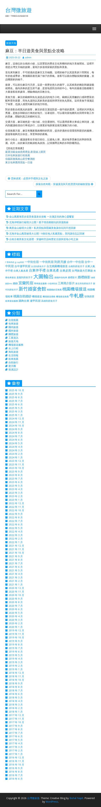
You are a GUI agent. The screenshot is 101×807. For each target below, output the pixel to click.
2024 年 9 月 (16, 429)
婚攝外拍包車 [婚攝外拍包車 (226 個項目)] (60, 277)
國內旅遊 (13, 327)
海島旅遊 (13, 351)
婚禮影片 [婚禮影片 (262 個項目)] (72, 277)
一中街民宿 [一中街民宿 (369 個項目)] (46, 262)
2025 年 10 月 (16, 390)
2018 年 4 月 (16, 701)
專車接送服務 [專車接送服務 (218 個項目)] (40, 283)
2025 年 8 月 (16, 397)
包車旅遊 (13, 323)
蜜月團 (12, 366)
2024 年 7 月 (16, 436)
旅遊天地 (11, 43)
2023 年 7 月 (16, 478)
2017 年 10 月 (16, 722)
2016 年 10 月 (16, 764)
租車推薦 (13, 359)
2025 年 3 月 (16, 411)
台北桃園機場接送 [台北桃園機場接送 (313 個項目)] (57, 266)
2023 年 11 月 (16, 464)
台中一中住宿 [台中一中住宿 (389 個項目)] (75, 262)
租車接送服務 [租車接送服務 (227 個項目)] (11, 300)
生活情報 (13, 355)
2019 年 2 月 (16, 665)
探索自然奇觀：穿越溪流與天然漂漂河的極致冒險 (64, 184)
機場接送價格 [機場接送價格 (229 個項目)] (49, 296)
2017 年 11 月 (16, 718)
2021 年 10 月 (16, 552)
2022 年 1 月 (16, 542)
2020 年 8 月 (16, 602)
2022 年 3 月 (16, 535)
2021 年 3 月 (16, 577)
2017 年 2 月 (16, 750)
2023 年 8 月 (16, 475)
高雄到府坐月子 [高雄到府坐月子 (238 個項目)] (49, 300)
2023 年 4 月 (16, 489)
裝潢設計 (13, 369)
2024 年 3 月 (16, 450)
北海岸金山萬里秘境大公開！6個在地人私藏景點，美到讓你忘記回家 (47, 233)
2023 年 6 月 (16, 482)
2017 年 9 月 (16, 725)
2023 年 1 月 (16, 499)
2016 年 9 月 (16, 768)
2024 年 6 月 (16, 439)
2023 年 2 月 (16, 496)
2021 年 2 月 (16, 581)
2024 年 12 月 (16, 418)
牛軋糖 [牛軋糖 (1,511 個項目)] (76, 295)
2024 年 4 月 (16, 446)
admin (27, 57)
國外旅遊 (13, 330)
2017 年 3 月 (16, 747)
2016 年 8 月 (16, 771)
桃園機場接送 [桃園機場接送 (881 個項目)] (74, 289)
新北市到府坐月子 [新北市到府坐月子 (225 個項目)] (83, 283)
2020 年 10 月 (16, 595)
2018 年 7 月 (16, 690)
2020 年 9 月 (16, 598)
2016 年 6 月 (16, 778)
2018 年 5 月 (16, 697)
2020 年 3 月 (16, 619)
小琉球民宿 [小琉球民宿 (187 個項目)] (52, 283)
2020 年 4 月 (16, 616)
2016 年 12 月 (16, 757)
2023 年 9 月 (16, 471)
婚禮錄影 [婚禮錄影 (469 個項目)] (84, 277)
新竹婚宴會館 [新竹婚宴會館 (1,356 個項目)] (32, 288)
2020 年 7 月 (16, 605)
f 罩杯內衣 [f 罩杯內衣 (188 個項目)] (9, 262)
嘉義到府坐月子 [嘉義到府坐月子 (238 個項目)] (25, 277)
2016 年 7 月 (16, 775)
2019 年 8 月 (16, 644)
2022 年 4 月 (16, 531)
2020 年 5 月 (16, 612)
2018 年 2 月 (16, 708)
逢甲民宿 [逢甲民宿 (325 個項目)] (35, 300)
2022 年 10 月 (16, 510)
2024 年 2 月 (16, 453)
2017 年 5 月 (16, 740)
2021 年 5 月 (16, 570)
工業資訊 (13, 337)
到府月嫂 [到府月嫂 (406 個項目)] (60, 262)
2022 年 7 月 (16, 521)
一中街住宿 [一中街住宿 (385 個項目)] (32, 262)
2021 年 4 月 (16, 574)
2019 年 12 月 (16, 630)
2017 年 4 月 (16, 743)
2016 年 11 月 (16, 761)
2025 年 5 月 (16, 408)
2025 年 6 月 (16, 404)
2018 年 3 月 (16, 704)
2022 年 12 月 (16, 503)
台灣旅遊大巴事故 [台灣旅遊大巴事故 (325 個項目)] (82, 270)
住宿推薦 (13, 320)
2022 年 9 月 (16, 514)
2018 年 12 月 (16, 672)
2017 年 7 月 (16, 732)
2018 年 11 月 (16, 676)
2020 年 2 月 (16, 623)
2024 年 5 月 (16, 443)
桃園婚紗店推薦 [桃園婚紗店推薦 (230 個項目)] (54, 289)
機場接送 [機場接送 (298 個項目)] (37, 296)
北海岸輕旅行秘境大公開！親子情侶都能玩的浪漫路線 (38, 222)
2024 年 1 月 (16, 457)
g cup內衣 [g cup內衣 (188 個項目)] (19, 262)
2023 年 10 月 (16, 468)
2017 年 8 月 (16, 729)
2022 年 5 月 (16, 528)
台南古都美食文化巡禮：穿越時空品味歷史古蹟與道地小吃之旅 (43, 239)
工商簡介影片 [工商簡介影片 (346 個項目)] (66, 283)
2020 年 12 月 (16, 588)
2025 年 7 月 (16, 401)
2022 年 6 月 (16, 524)
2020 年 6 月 (16, 609)
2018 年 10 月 (16, 679)
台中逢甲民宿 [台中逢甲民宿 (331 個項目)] (22, 266)
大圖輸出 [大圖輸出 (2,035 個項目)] (43, 276)
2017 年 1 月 (16, 754)
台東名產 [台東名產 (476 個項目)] (52, 270)
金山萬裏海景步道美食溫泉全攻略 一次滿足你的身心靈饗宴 (41, 216)
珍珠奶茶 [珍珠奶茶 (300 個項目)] (89, 296)
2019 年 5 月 (16, 655)
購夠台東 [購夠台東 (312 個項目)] (24, 300)
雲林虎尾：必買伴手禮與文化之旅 (28, 178)
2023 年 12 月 (16, 461)
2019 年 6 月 (16, 651)
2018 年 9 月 (16, 683)
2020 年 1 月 (16, 627)
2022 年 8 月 (16, 517)
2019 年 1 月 (16, 669)
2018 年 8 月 (16, 687)
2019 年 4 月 (16, 658)
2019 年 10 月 (16, 637)
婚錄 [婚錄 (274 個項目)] (15, 283)
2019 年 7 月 (16, 648)
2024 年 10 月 (16, 425)
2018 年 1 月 (16, 711)
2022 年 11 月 (16, 506)
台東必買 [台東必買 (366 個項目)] (65, 270)
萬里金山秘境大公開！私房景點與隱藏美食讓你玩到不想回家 (42, 228)
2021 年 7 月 (16, 563)
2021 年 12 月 (16, 545)
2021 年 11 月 (16, 549)
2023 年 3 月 (16, 492)
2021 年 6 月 (16, 566)
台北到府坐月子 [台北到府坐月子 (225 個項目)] (38, 266)
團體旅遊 (13, 334)
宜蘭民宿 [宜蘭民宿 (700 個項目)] (26, 282)
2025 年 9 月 (16, 393)
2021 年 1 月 (16, 584)
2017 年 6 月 (16, 736)
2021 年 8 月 (16, 559)
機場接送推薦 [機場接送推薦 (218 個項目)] (62, 296)
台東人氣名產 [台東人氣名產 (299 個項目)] (20, 270)
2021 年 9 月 (16, 556)
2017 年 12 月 (16, 715)
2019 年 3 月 (16, 662)
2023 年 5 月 (16, 485)
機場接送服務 (15, 344)
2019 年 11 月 (16, 634)
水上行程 (13, 348)
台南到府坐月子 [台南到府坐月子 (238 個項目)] (76, 266)
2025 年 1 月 (16, 415)
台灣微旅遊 (18, 10)
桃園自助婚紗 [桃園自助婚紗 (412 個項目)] (22, 296)
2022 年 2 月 (16, 538)
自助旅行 (13, 362)
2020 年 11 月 (16, 591)
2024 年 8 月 (16, 432)
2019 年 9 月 (16, 641)
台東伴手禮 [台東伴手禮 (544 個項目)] (37, 270)
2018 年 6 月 (16, 694)
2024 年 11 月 (16, 422)
